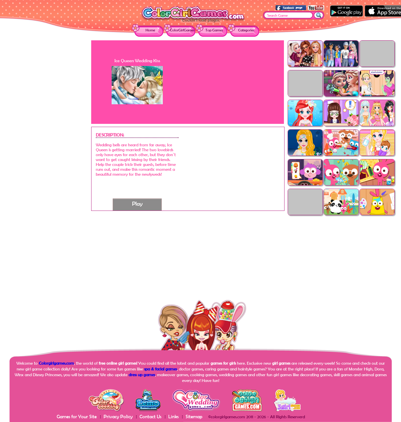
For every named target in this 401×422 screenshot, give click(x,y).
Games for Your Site (77, 416)
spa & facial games (160, 368)
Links (173, 416)
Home (150, 30)
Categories (246, 30)
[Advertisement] (45, 126)
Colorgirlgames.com (56, 363)
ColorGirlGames (182, 30)
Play (137, 203)
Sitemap (194, 416)
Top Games (214, 30)
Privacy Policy (118, 416)
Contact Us (150, 416)
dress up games (142, 374)
